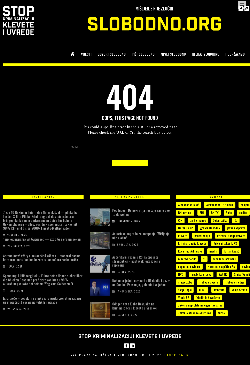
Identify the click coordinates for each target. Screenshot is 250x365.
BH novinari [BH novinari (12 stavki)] (185, 212)
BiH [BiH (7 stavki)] (202, 212)
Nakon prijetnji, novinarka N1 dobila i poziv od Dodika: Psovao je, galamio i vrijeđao (141, 287)
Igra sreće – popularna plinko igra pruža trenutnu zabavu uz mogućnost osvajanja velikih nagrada (42, 304)
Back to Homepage (130, 163)
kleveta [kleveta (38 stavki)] (182, 235)
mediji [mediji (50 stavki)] (213, 251)
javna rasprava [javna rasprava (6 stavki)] (236, 227)
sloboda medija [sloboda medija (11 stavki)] (234, 282)
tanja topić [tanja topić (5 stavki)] (185, 289)
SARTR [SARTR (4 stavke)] (223, 274)
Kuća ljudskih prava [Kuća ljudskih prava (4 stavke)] (190, 251)
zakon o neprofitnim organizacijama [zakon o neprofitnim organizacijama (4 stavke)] (200, 305)
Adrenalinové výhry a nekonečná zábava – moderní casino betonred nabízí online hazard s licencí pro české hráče (41, 261)
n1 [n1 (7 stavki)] (204, 258)
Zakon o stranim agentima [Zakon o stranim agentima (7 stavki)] (194, 312)
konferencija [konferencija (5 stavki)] (202, 235)
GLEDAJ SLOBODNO (205, 54)
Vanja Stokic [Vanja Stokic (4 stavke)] (239, 289)
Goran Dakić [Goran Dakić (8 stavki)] (185, 227)
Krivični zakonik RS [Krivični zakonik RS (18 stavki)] (225, 243)
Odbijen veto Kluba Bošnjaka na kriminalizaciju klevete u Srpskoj (134, 310)
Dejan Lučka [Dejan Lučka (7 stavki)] (220, 220)
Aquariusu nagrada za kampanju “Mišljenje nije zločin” (141, 240)
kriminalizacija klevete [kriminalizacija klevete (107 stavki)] (192, 243)
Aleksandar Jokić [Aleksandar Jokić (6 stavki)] (188, 204)
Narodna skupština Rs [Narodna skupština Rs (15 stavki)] (221, 266)
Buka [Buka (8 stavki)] (229, 212)
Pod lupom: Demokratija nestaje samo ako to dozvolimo (141, 217)
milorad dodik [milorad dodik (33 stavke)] (187, 258)
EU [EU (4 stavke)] (235, 220)
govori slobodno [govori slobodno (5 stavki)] (210, 227)
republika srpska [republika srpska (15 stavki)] (201, 274)
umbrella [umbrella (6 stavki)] (218, 289)
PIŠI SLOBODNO (143, 54)
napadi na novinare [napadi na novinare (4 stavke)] (224, 258)
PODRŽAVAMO (235, 54)
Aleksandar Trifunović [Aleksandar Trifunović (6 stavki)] (219, 204)
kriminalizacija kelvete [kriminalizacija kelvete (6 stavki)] (231, 235)
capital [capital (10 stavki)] (243, 212)
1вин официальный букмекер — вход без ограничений (42, 242)
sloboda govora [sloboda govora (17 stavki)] (208, 282)
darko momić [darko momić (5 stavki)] (198, 220)
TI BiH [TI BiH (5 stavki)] (202, 289)
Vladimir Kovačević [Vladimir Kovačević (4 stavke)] (208, 297)
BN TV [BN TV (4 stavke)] (215, 212)
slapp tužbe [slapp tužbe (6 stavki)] (185, 282)
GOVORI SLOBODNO (112, 54)
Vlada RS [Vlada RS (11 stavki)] (183, 297)
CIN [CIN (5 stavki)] (180, 220)
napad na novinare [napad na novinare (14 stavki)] (189, 266)
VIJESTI (86, 54)
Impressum (178, 354)
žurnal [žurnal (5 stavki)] (222, 312)
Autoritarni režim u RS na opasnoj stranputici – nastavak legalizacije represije (136, 266)
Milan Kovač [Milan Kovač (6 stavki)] (231, 251)
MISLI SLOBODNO (173, 54)
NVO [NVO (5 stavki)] (180, 274)
